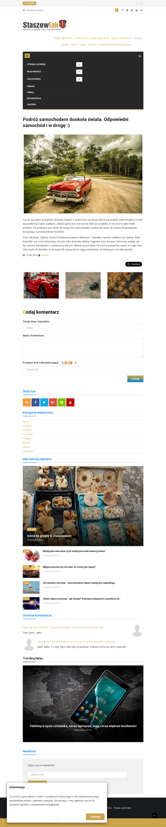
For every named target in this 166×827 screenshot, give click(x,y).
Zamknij (95, 816)
